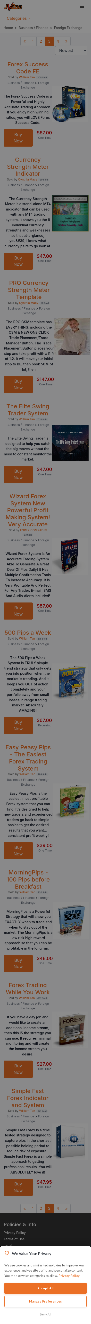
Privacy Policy (69, 1276)
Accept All (45, 1288)
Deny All (45, 1314)
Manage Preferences (45, 1301)
